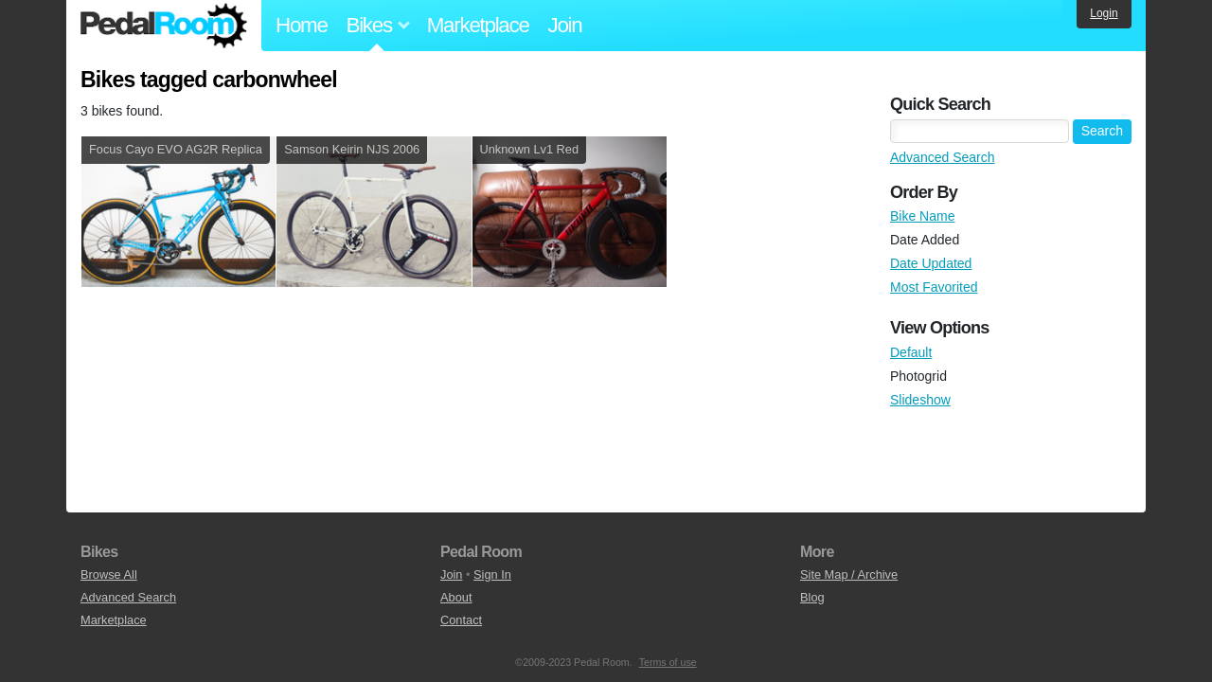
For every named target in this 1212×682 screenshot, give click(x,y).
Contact (461, 620)
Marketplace (478, 25)
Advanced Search (942, 157)
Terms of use (668, 662)
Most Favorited (934, 287)
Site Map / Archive (849, 574)
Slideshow (920, 399)
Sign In (492, 574)
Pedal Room (163, 25)
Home (302, 25)
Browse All (108, 574)
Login (1103, 13)
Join (565, 25)
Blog (812, 597)
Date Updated (930, 263)
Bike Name (922, 216)
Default (911, 352)
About (456, 597)
